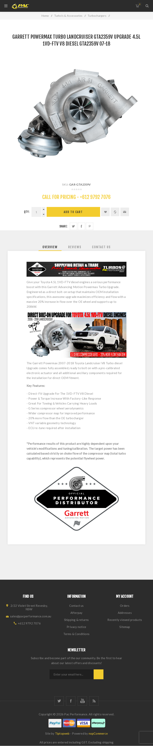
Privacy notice (76, 627)
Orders (124, 605)
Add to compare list (115, 212)
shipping (108, 742)
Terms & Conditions (76, 634)
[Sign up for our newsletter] (72, 674)
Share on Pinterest (89, 226)
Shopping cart (139, 4)
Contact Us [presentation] (101, 247)
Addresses (125, 612)
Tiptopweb (62, 733)
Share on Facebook (81, 226)
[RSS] (94, 701)
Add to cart (73, 212)
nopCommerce (98, 733)
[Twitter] (59, 701)
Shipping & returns (76, 620)
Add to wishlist (105, 212)
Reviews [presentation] (74, 247)
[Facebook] (70, 701)
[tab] (50, 247)
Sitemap (124, 627)
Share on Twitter (73, 226)
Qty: (26, 212)
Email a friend (124, 212)
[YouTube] (82, 701)
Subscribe (98, 674)
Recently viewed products (124, 620)
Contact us (76, 605)
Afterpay (76, 612)
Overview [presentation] (50, 247)
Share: (63, 226)
